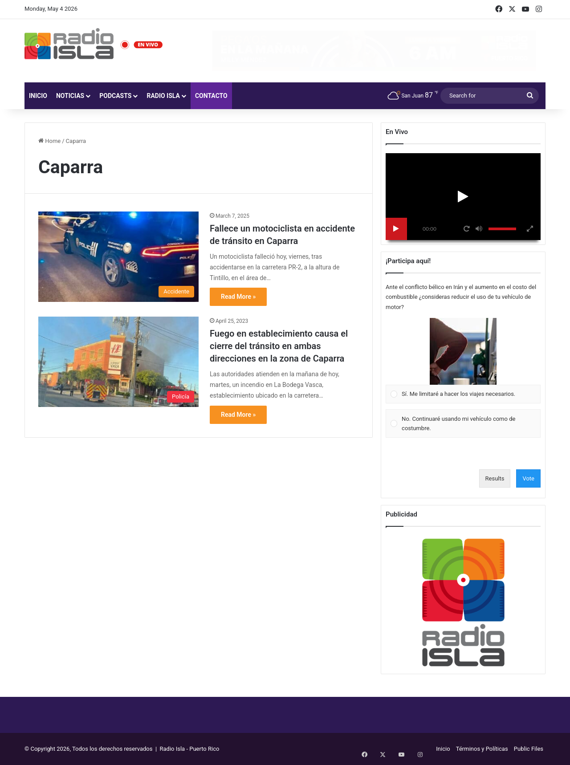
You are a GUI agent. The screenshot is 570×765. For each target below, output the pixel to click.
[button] (463, 351)
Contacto (211, 95)
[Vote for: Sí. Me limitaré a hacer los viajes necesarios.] (463, 361)
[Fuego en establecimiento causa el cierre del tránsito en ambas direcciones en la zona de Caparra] (118, 362)
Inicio (38, 95)
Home (49, 141)
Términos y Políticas (482, 748)
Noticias (70, 95)
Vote (528, 478)
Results (495, 478)
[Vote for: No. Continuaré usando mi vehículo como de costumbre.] (463, 424)
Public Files (528, 748)
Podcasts (115, 95)
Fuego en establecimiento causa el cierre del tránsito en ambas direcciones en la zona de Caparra (279, 346)
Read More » (238, 296)
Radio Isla (163, 95)
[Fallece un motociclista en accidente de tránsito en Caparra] (118, 257)
